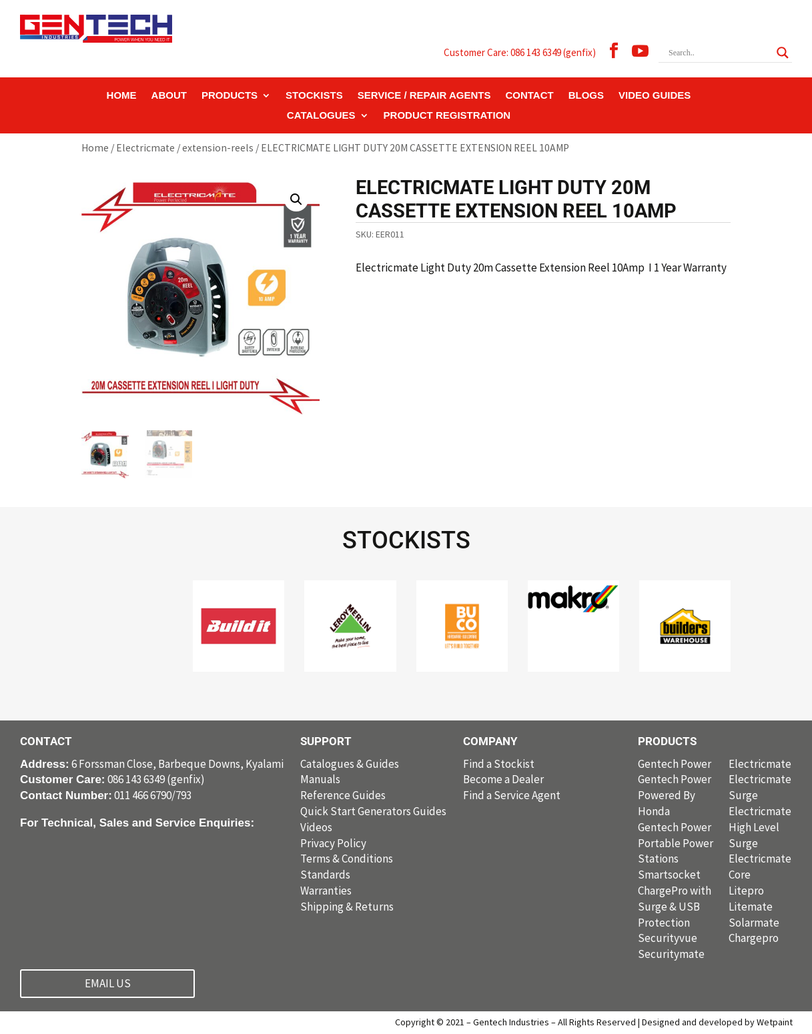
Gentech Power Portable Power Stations (675, 843)
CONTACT (529, 96)
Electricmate (145, 147)
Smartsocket (669, 874)
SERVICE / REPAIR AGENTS (424, 96)
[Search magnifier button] (782, 52)
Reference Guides (343, 795)
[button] (296, 199)
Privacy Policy (333, 843)
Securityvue (667, 938)
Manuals (320, 779)
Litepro (746, 890)
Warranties (326, 890)
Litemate (751, 906)
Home (95, 147)
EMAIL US (108, 983)
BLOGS (586, 96)
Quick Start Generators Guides (373, 811)
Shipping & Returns (347, 906)
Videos (316, 827)
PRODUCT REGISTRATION (447, 116)
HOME (122, 96)
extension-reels (218, 147)
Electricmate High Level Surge (760, 827)
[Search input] (719, 52)
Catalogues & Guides (349, 763)
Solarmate (754, 922)
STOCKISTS (314, 96)
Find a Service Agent (511, 795)
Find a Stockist (498, 763)
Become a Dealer (503, 779)
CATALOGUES (321, 116)
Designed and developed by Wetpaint (717, 1022)
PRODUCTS (229, 96)
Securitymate (671, 954)
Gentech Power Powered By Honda (674, 795)
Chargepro (754, 938)
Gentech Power (674, 763)
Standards (325, 874)
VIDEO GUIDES (655, 96)
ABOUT (169, 96)
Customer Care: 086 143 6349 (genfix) (520, 52)
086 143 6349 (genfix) (112, 779)
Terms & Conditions (346, 858)
